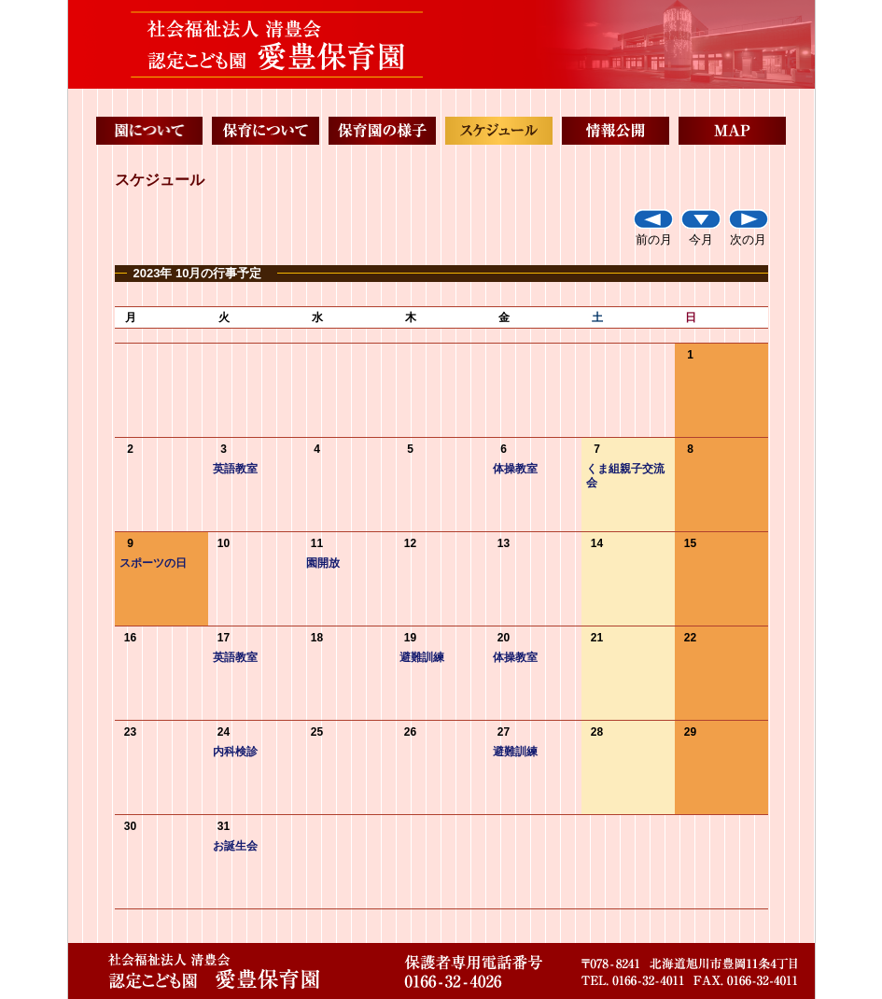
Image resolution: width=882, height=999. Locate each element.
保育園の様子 (382, 131)
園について (149, 131)
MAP (732, 131)
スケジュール (499, 131)
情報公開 (615, 131)
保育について (265, 131)
